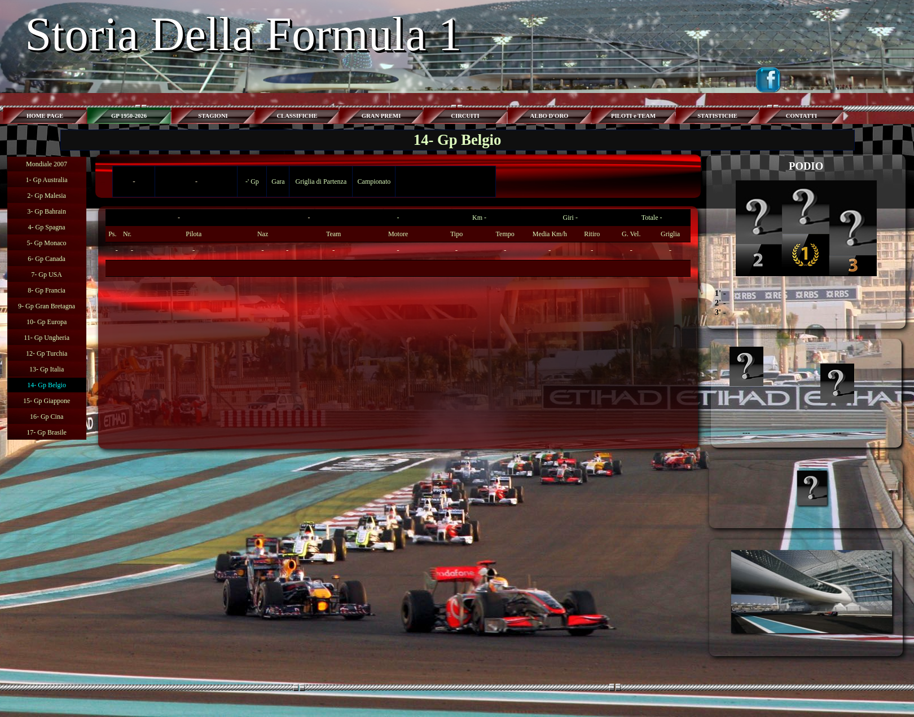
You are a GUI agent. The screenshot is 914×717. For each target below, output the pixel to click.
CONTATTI (801, 116)
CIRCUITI (465, 116)
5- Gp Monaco (47, 243)
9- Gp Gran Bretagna (46, 306)
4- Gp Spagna (46, 227)
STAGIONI (213, 116)
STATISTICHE (717, 116)
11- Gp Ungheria (46, 338)
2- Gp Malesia (46, 196)
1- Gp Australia (47, 180)
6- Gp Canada (46, 259)
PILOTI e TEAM (633, 116)
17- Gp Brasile (47, 432)
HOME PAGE (45, 116)
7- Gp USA (46, 274)
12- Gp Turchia (46, 353)
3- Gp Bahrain (46, 211)
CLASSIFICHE (296, 116)
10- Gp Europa (47, 322)
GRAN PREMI (381, 116)
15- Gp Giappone (46, 401)
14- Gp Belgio (46, 385)
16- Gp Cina (46, 417)
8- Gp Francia (46, 290)
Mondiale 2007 (46, 164)
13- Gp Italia (46, 369)
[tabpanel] (398, 243)
